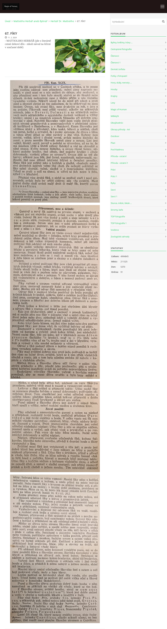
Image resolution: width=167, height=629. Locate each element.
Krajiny (114, 96)
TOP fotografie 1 (119, 223)
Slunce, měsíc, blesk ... (121, 203)
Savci (113, 189)
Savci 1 (114, 196)
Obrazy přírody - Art (120, 129)
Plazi (113, 142)
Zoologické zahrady (120, 236)
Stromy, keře (117, 209)
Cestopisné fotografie (121, 49)
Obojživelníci (117, 122)
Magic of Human (119, 109)
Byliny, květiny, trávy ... (121, 42)
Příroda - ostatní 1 (119, 162)
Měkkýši (115, 116)
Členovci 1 (116, 62)
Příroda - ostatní (118, 156)
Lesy (113, 102)
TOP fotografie (118, 216)
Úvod (7, 21)
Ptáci (113, 169)
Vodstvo (115, 229)
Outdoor (115, 136)
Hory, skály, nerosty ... (121, 82)
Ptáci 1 (114, 176)
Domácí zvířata (118, 69)
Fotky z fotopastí (119, 75)
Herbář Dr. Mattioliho (62, 21)
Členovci (115, 55)
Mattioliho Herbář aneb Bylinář (30, 21)
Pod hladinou (117, 149)
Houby (114, 89)
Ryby (113, 183)
